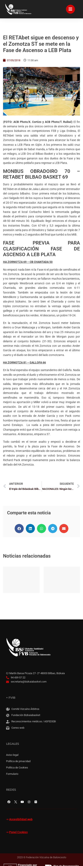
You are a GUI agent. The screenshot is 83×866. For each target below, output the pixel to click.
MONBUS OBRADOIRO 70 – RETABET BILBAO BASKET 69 (41, 174)
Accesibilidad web (20, 819)
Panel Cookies (18, 832)
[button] (19, 528)
